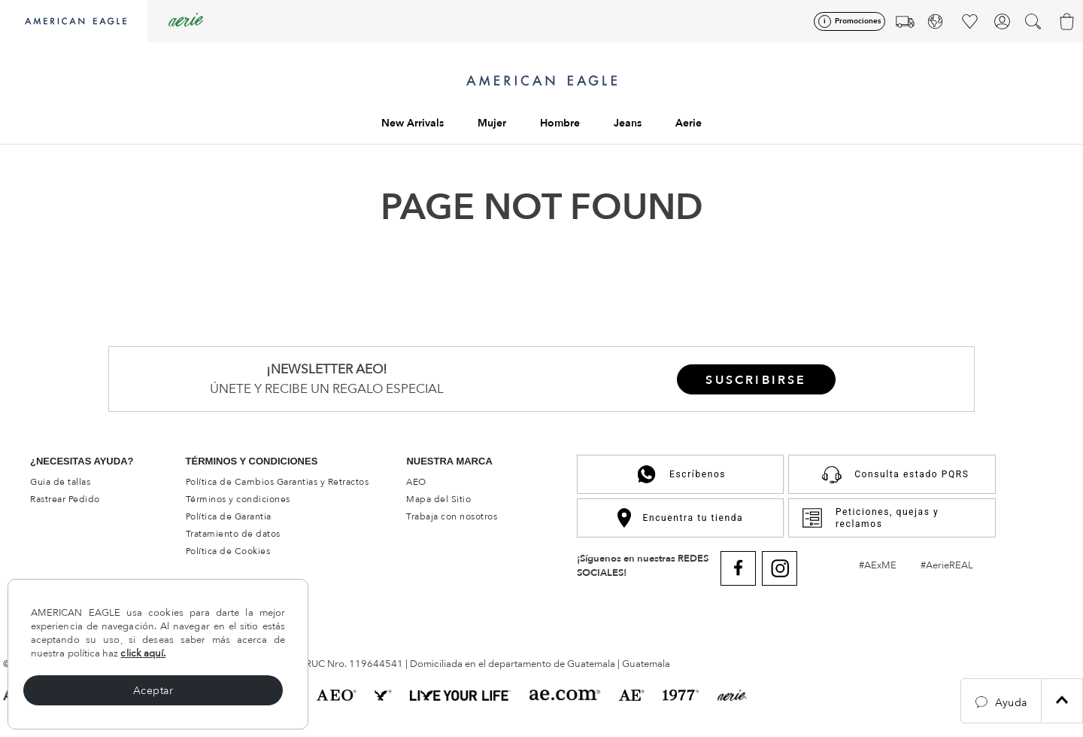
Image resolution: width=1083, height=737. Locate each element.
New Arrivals (412, 123)
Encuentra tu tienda (680, 517)
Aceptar (153, 691)
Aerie (688, 123)
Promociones (858, 21)
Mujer (492, 123)
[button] (1001, 700)
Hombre (560, 123)
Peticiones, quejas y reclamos (870, 518)
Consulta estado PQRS (892, 474)
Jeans (628, 123)
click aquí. (142, 653)
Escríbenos (680, 474)
